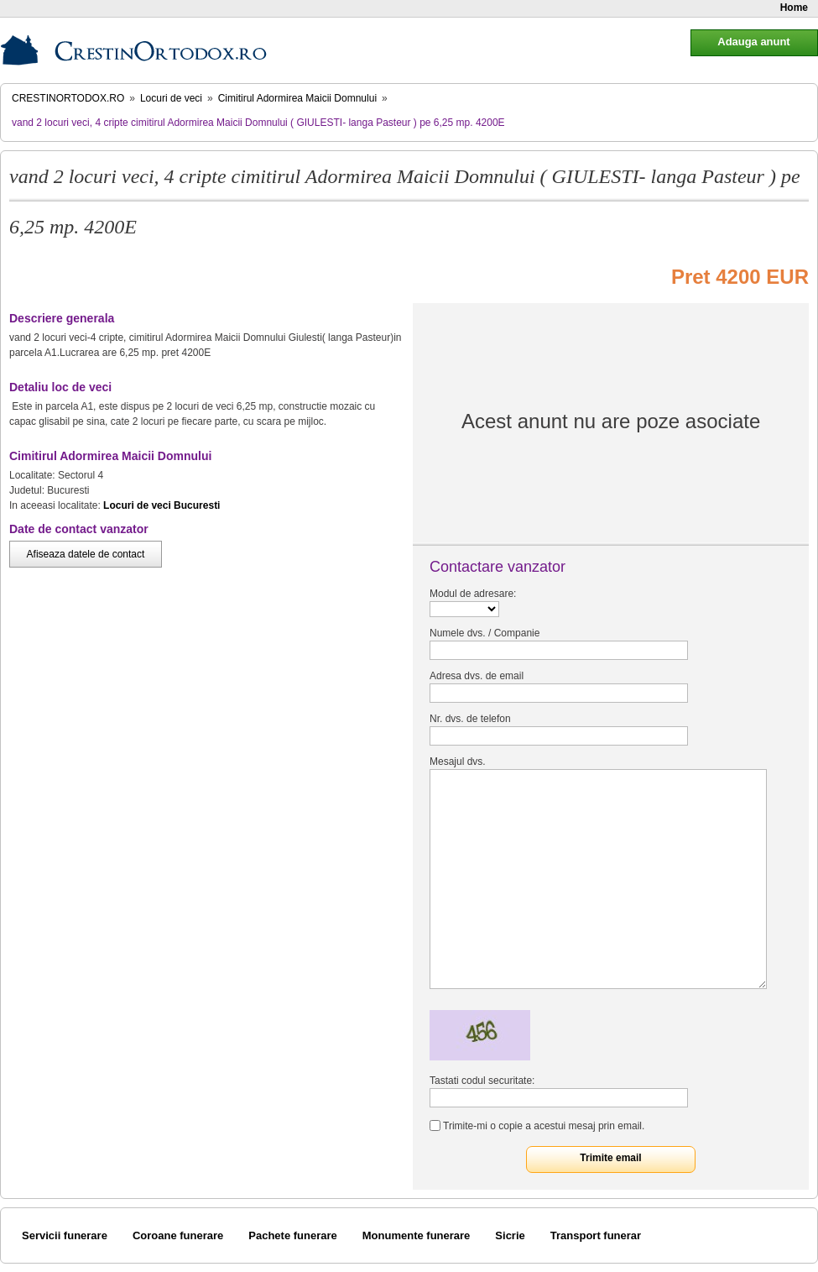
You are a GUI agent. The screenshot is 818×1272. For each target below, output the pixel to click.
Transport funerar (595, 1235)
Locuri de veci (171, 98)
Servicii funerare (64, 1235)
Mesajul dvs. (458, 761)
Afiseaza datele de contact (86, 554)
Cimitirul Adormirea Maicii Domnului (297, 98)
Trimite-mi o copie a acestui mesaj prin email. (543, 1126)
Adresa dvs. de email (477, 676)
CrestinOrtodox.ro (68, 98)
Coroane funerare (178, 1235)
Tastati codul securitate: (482, 1080)
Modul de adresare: (473, 593)
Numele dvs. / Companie (484, 633)
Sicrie (509, 1235)
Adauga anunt (753, 41)
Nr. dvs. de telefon (470, 719)
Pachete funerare (292, 1235)
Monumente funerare (416, 1235)
